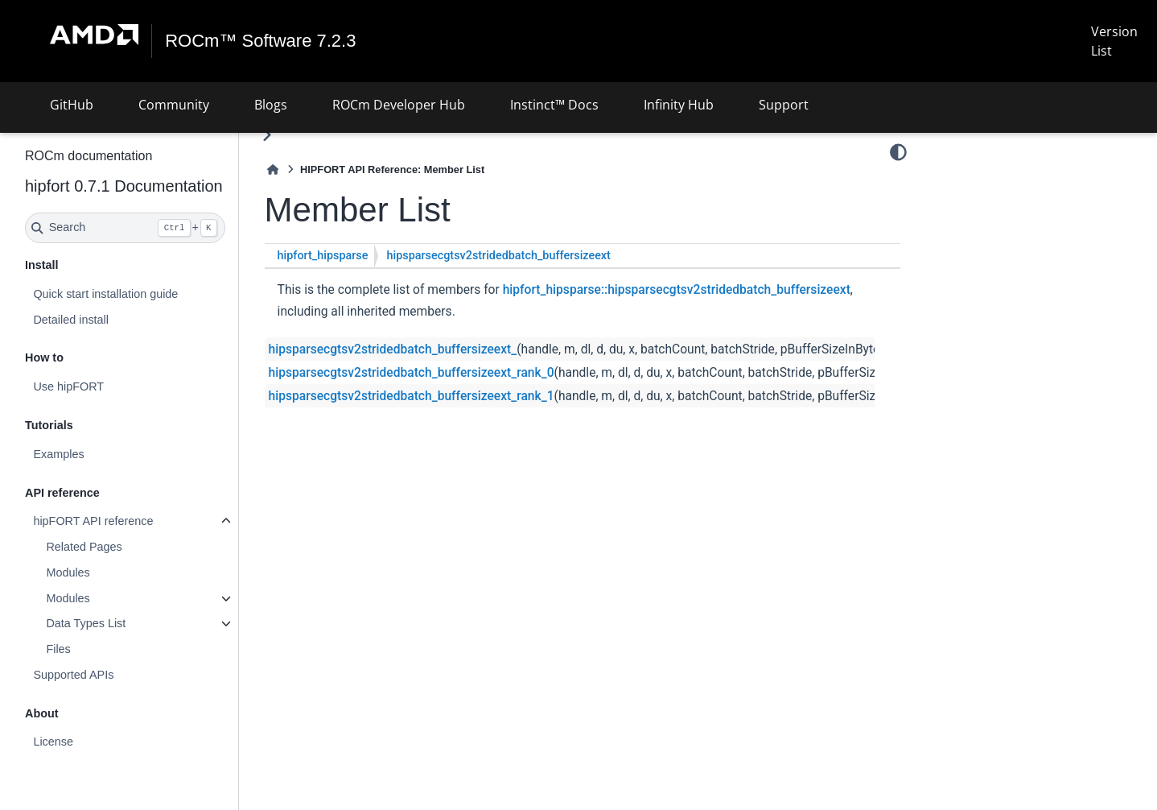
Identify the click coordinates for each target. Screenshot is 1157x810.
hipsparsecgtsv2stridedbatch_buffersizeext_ (393, 349)
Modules (67, 572)
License (53, 741)
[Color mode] (898, 152)
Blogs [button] (270, 105)
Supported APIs (73, 674)
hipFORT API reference (93, 521)
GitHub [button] (71, 105)
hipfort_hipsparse (323, 255)
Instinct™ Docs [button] (554, 105)
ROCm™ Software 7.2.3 (260, 41)
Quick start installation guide (105, 293)
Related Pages (83, 546)
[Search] (125, 228)
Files (58, 649)
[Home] (272, 169)
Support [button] (784, 105)
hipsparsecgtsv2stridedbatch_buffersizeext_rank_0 (411, 373)
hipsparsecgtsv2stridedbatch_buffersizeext (498, 255)
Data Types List (86, 623)
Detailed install (71, 319)
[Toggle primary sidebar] (267, 134)
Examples (58, 454)
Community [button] (173, 105)
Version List (1114, 41)
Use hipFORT (68, 386)
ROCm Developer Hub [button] (398, 105)
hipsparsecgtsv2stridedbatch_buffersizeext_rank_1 (411, 396)
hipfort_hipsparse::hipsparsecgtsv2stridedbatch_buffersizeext (676, 290)
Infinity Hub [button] (679, 105)
